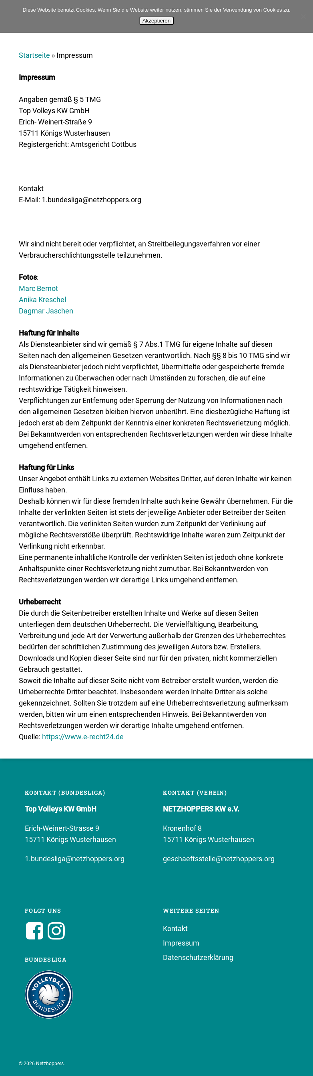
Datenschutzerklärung (198, 957)
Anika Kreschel (42, 299)
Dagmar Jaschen (46, 311)
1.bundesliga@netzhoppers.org (74, 858)
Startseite (34, 55)
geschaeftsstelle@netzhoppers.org (219, 858)
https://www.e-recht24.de (83, 736)
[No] (303, 16)
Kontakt (175, 928)
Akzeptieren (156, 21)
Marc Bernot (38, 288)
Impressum (181, 943)
